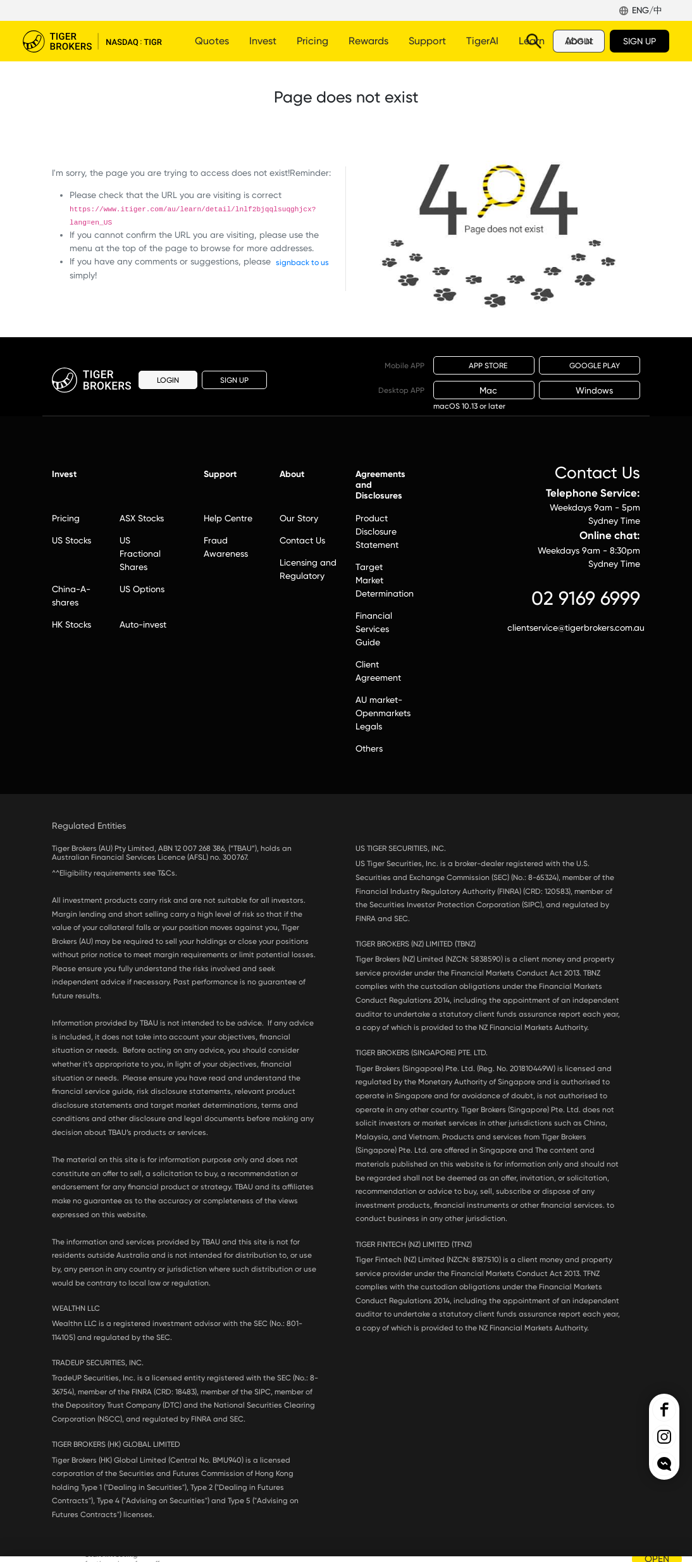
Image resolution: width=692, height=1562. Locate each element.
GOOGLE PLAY (589, 365)
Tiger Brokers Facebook (664, 1409)
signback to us (302, 262)
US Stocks (71, 540)
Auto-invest (143, 624)
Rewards (368, 41)
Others (369, 748)
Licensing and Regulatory (308, 569)
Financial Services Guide (373, 629)
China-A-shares (71, 595)
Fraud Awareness (226, 547)
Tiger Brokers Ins (664, 1436)
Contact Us (302, 540)
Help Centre (228, 518)
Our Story (299, 518)
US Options (142, 589)
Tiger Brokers (92, 41)
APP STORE (484, 365)
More (424, 41)
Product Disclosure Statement (377, 531)
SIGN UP (639, 41)
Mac (484, 390)
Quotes (212, 41)
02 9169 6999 (585, 598)
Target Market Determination (383, 580)
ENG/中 (647, 10)
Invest (262, 41)
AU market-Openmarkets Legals (383, 713)
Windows (590, 390)
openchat (664, 1464)
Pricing (312, 41)
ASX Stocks (142, 518)
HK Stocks (71, 624)
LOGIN (578, 41)
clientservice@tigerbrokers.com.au (573, 628)
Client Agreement (378, 671)
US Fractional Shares (140, 553)
